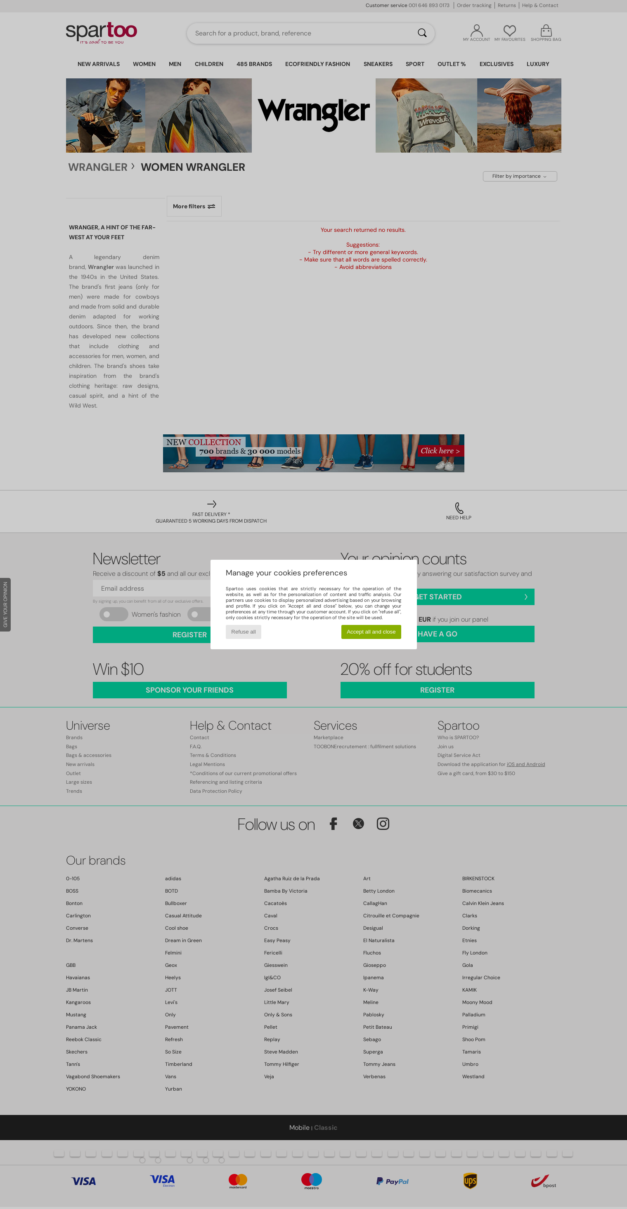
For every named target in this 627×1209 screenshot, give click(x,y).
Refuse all (243, 632)
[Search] (422, 33)
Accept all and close (371, 632)
